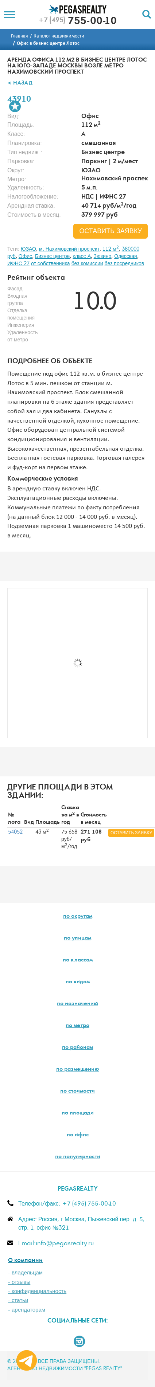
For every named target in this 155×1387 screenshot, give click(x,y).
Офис (25, 256)
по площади (78, 1113)
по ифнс (78, 1135)
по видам (78, 982)
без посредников (124, 263)
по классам (78, 960)
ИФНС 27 (18, 263)
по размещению (77, 1069)
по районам (77, 1047)
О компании (25, 1260)
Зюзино (103, 256)
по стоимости (77, 1091)
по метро (77, 1026)
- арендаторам (26, 1310)
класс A (81, 256)
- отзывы (19, 1282)
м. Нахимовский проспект (69, 249)
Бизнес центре (52, 256)
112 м (110, 249)
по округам (77, 916)
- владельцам (25, 1273)
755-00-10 (77, 22)
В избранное (15, 106)
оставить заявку (110, 231)
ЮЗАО (28, 249)
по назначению (77, 1004)
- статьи (18, 1300)
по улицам (77, 938)
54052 (15, 832)
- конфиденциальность (37, 1291)
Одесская (125, 256)
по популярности (77, 1157)
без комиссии (87, 263)
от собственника (50, 263)
